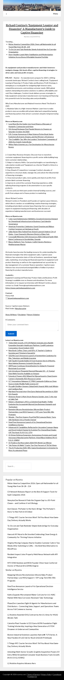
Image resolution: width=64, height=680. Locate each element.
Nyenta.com (32, 5)
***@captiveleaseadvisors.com (17, 298)
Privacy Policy (46, 674)
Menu (55, 13)
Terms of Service (33, 674)
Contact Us (32, 676)
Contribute (57, 674)
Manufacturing (20, 308)
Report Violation (33, 315)
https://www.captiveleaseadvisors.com (20, 288)
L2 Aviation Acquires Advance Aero (21, 663)
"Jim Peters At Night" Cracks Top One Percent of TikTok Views (33, 445)
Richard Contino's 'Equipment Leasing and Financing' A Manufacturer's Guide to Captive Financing (32, 29)
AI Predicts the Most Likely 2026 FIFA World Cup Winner (30, 443)
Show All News (11, 315)
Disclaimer (22, 315)
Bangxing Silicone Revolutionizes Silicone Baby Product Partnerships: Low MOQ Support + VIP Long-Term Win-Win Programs (31, 412)
